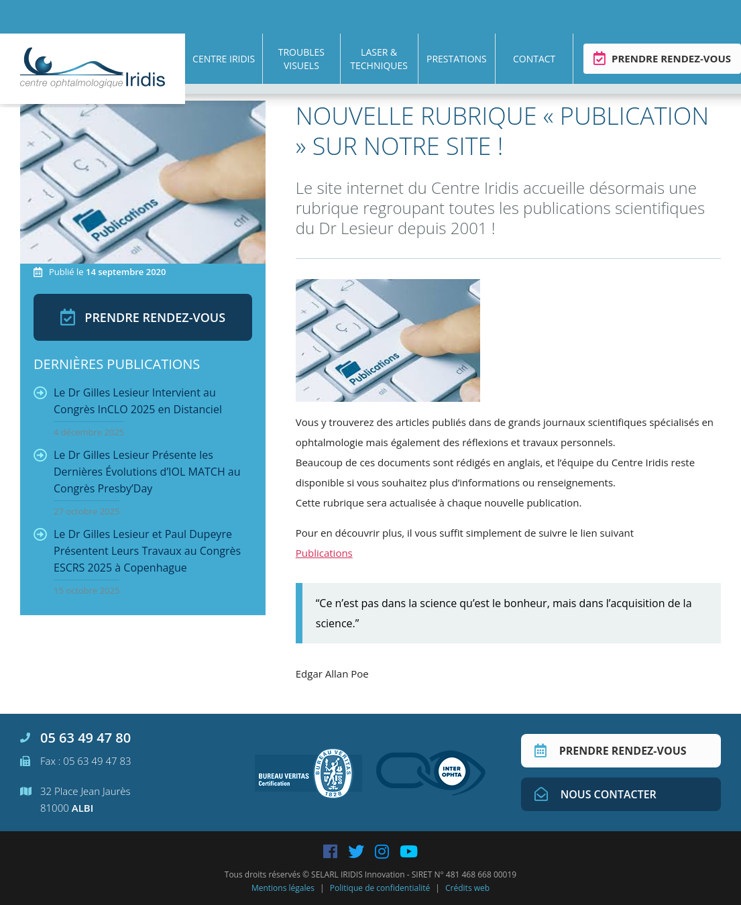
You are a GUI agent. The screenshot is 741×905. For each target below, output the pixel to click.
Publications (324, 553)
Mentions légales (283, 888)
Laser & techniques (379, 59)
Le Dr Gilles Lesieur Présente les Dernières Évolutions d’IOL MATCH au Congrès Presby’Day (137, 482)
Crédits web (467, 888)
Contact (534, 58)
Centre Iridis (223, 58)
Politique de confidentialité (380, 888)
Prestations (456, 58)
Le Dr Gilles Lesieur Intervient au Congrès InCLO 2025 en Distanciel (128, 411)
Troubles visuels (301, 59)
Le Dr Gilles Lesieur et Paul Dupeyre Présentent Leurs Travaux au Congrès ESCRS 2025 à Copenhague (137, 561)
